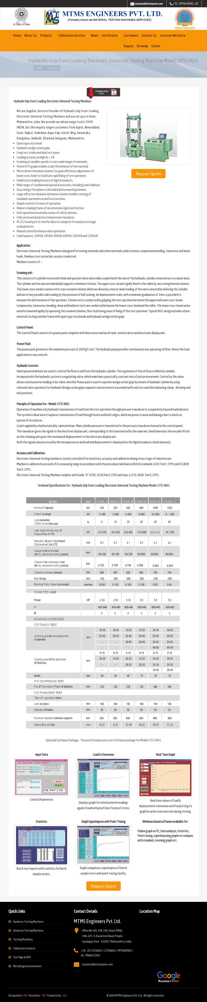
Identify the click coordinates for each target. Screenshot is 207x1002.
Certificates (110, 35)
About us (30, 35)
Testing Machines (23, 939)
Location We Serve (173, 35)
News (94, 35)
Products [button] (46, 35)
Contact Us (149, 35)
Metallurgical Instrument (27, 966)
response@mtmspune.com (97, 964)
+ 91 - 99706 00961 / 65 (184, 4)
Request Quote (148, 173)
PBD (44, 995)
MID (25, 995)
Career (155, 46)
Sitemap (142, 46)
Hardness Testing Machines (28, 921)
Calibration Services (72, 35)
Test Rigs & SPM (22, 957)
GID (64, 995)
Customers (131, 35)
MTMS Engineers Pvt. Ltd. (129, 995)
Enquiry (129, 46)
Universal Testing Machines (28, 930)
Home (17, 35)
